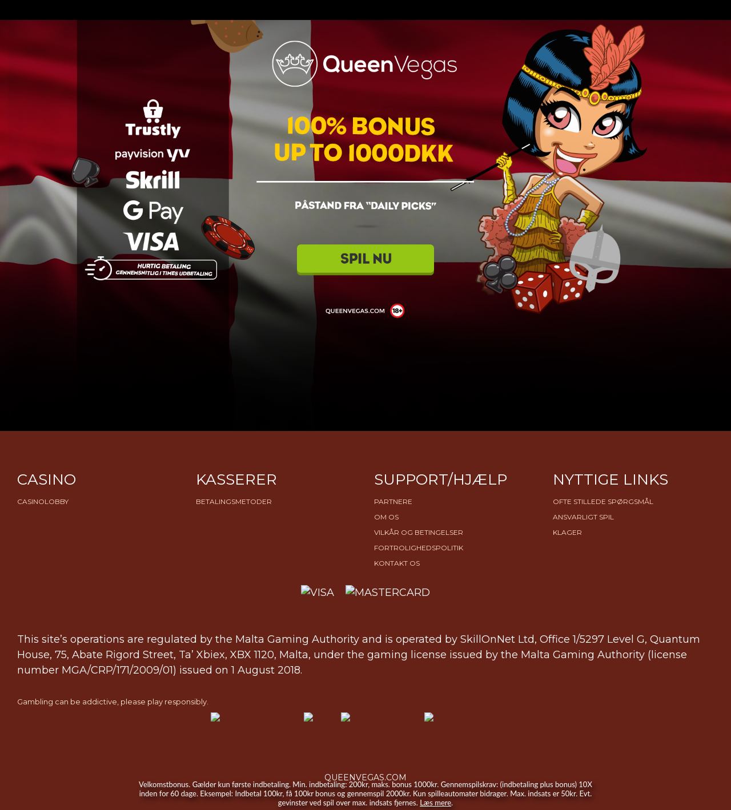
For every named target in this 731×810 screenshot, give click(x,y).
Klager (567, 532)
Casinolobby (43, 501)
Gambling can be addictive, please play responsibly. (112, 701)
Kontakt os (397, 563)
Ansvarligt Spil (583, 517)
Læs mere (435, 802)
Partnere (393, 501)
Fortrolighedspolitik (418, 547)
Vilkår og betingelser (418, 532)
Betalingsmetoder (234, 501)
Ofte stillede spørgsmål (603, 501)
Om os (386, 517)
